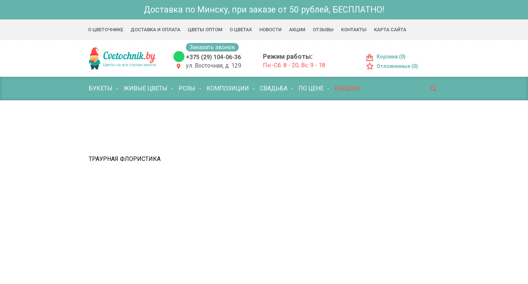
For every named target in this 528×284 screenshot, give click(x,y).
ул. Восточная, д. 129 (213, 65)
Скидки (347, 88)
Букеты (101, 88)
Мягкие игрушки (195, 135)
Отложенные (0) (397, 66)
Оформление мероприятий (322, 135)
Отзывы (323, 29)
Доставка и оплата (155, 29)
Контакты (354, 29)
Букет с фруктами (261, 111)
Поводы (208, 111)
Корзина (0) (391, 57)
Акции (297, 29)
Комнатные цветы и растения (136, 111)
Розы (187, 88)
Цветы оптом (205, 29)
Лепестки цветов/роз (123, 135)
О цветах (241, 29)
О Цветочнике (105, 29)
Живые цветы (146, 88)
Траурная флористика (125, 158)
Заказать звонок (212, 47)
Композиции (227, 88)
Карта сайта (390, 29)
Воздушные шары (330, 111)
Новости (270, 29)
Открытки (250, 135)
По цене (310, 88)
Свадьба (273, 88)
